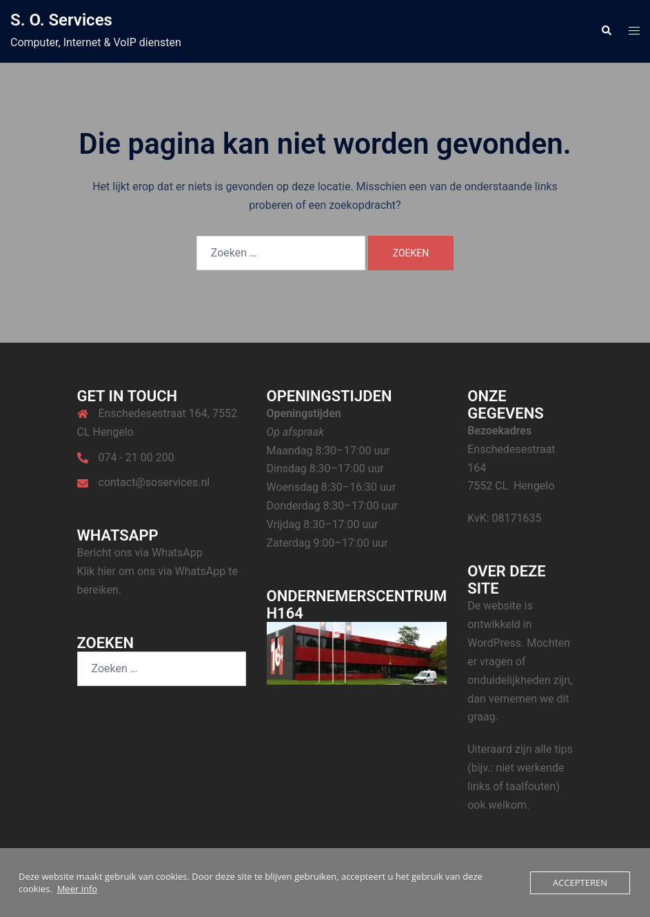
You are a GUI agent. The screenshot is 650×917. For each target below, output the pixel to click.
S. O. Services (61, 20)
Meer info (77, 889)
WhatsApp (177, 552)
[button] (605, 31)
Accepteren (580, 882)
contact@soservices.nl (154, 482)
